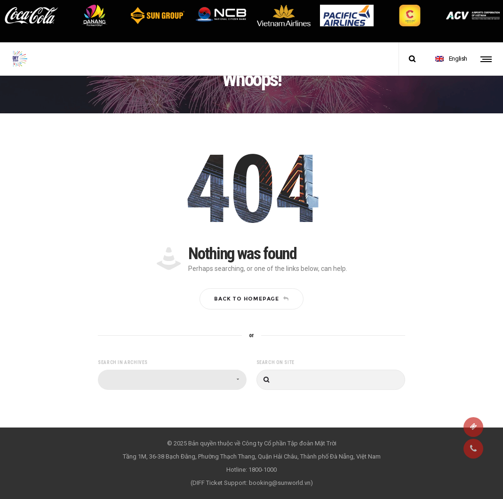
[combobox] (172, 380)
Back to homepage (251, 298)
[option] (31, 15)
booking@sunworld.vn (280, 482)
